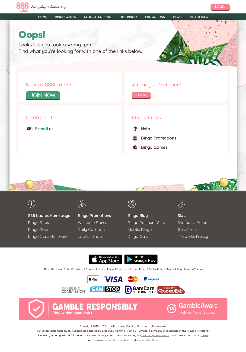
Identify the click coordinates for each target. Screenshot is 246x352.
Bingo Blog (138, 215)
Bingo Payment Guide (148, 222)
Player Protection (117, 269)
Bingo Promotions (158, 138)
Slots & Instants (97, 17)
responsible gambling (117, 340)
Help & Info (199, 17)
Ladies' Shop (90, 236)
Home (42, 17)
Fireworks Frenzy (193, 236)
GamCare (152, 340)
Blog (177, 17)
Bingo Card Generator (48, 236)
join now (42, 95)
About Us (49, 269)
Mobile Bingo (140, 229)
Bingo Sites (38, 222)
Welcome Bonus (92, 222)
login (220, 7)
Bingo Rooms (40, 229)
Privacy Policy (137, 269)
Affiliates (197, 269)
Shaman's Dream (193, 222)
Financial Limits (95, 269)
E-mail (41, 129)
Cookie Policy (156, 269)
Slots (182, 215)
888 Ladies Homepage (49, 215)
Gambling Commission (155, 335)
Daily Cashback (92, 229)
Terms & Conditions (178, 269)
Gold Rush (187, 229)
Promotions (155, 17)
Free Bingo (128, 17)
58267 (204, 335)
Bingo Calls (138, 236)
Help (145, 129)
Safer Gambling (73, 269)
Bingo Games (65, 17)
